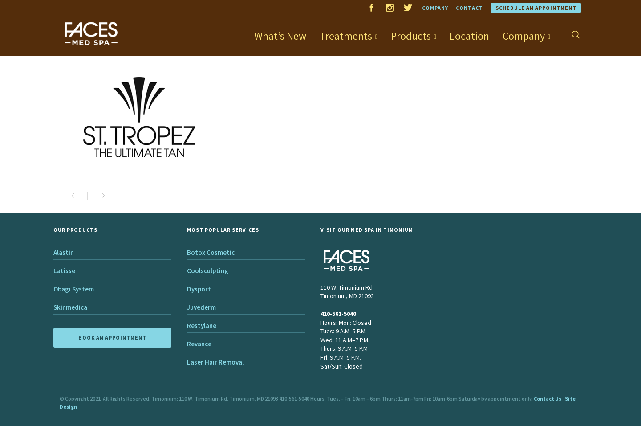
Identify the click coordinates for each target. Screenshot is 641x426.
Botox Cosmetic (211, 252)
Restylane (201, 325)
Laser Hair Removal (215, 362)
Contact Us (547, 398)
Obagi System (73, 289)
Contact (469, 7)
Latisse (64, 270)
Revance (199, 344)
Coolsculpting (207, 270)
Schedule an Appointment (535, 7)
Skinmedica (70, 307)
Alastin (63, 252)
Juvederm (201, 307)
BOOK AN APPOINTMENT (112, 337)
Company (435, 7)
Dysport (199, 289)
